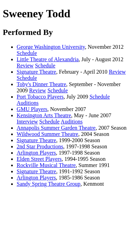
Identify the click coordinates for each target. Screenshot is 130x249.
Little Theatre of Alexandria (48, 59)
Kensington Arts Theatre (44, 115)
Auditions (27, 103)
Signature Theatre (36, 72)
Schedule (27, 53)
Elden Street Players (39, 159)
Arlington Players (36, 153)
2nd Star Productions (40, 146)
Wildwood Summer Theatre (47, 134)
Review (25, 65)
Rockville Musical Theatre (46, 165)
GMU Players (32, 109)
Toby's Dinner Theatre (41, 84)
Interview (27, 121)
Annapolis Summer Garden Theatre (56, 128)
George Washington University (51, 47)
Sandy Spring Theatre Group (48, 184)
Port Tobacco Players (40, 97)
